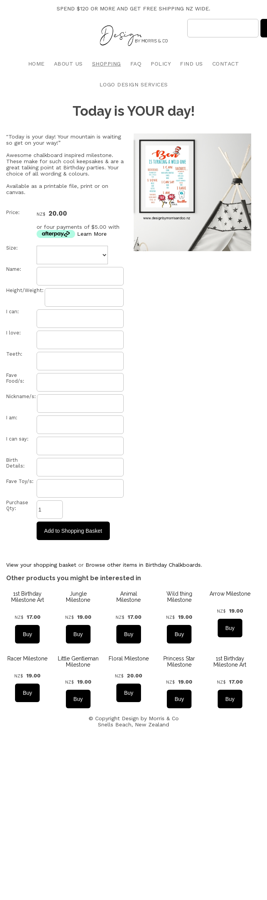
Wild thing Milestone (179, 597)
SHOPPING (106, 64)
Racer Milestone (27, 658)
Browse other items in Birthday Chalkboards (143, 565)
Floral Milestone (129, 658)
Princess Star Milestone (179, 661)
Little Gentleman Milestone (78, 661)
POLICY (161, 64)
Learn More (92, 234)
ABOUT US (68, 64)
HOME (36, 64)
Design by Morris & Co (150, 718)
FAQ (136, 64)
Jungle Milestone (78, 597)
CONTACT (225, 64)
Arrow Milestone (230, 594)
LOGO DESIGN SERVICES (133, 84)
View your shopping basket (41, 565)
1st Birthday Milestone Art (27, 597)
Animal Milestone (128, 597)
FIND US (191, 64)
